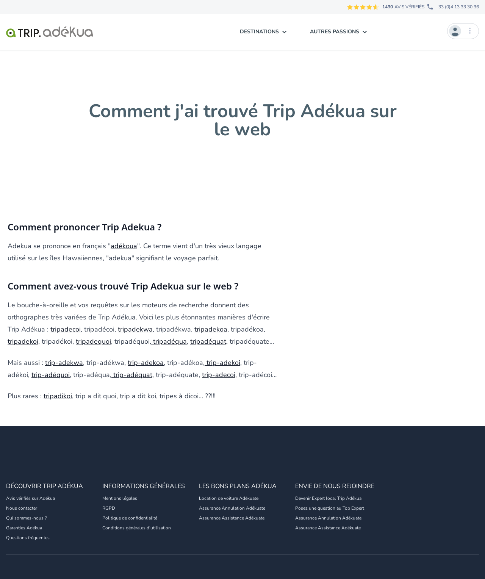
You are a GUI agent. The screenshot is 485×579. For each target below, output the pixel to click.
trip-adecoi (218, 374)
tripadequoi (93, 341)
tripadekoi (23, 341)
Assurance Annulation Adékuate (232, 508)
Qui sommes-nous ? (26, 518)
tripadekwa (135, 329)
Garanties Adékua (24, 528)
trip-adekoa (146, 362)
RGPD (108, 508)
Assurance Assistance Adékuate (231, 518)
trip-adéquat (131, 374)
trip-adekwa (64, 362)
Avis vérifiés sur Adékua (30, 498)
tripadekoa (210, 329)
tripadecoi (65, 329)
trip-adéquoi (50, 374)
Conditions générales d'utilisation (136, 528)
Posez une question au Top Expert (329, 508)
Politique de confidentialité (129, 518)
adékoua (124, 245)
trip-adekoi (222, 362)
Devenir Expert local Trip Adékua (328, 498)
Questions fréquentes (28, 538)
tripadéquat (208, 341)
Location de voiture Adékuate (228, 498)
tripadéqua (169, 341)
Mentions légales (119, 498)
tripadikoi (58, 396)
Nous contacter (21, 508)
